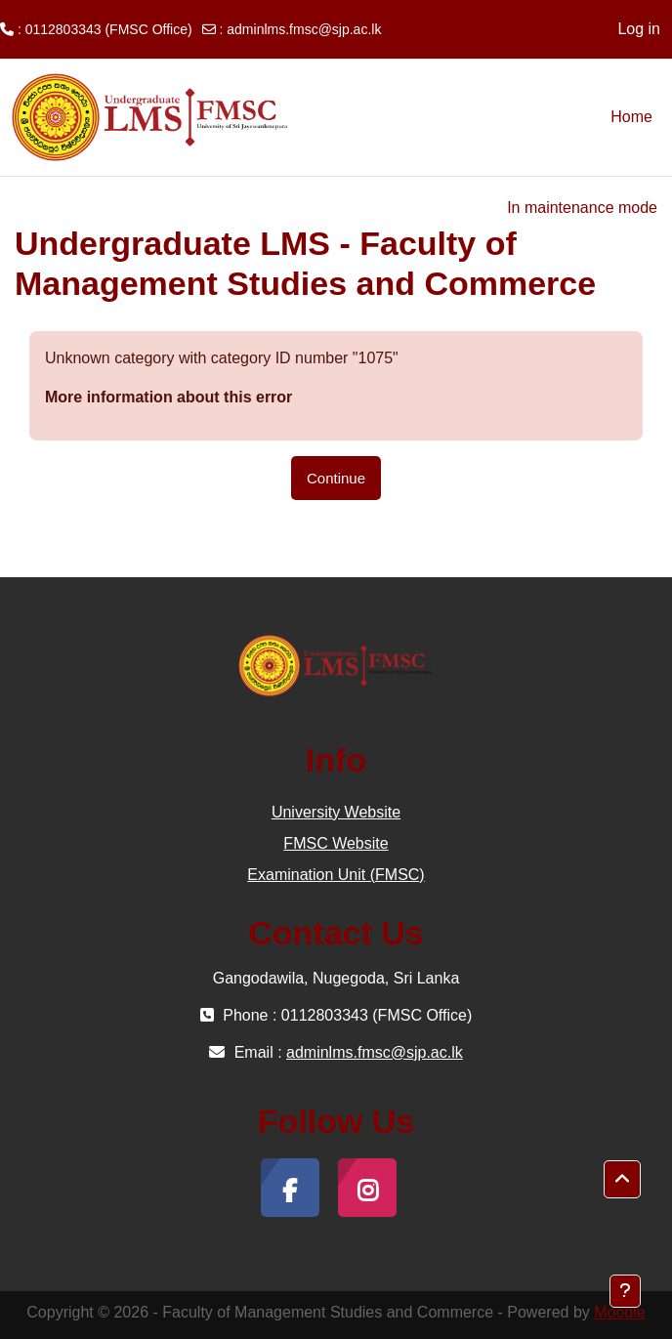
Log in (638, 29)
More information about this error (168, 397)
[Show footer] (625, 1291)
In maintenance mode (582, 207)
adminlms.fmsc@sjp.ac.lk (304, 29)
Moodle (619, 1312)
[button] (622, 1179)
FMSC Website (335, 843)
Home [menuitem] (631, 116)
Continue (336, 478)
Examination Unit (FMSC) (335, 874)
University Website (336, 812)
